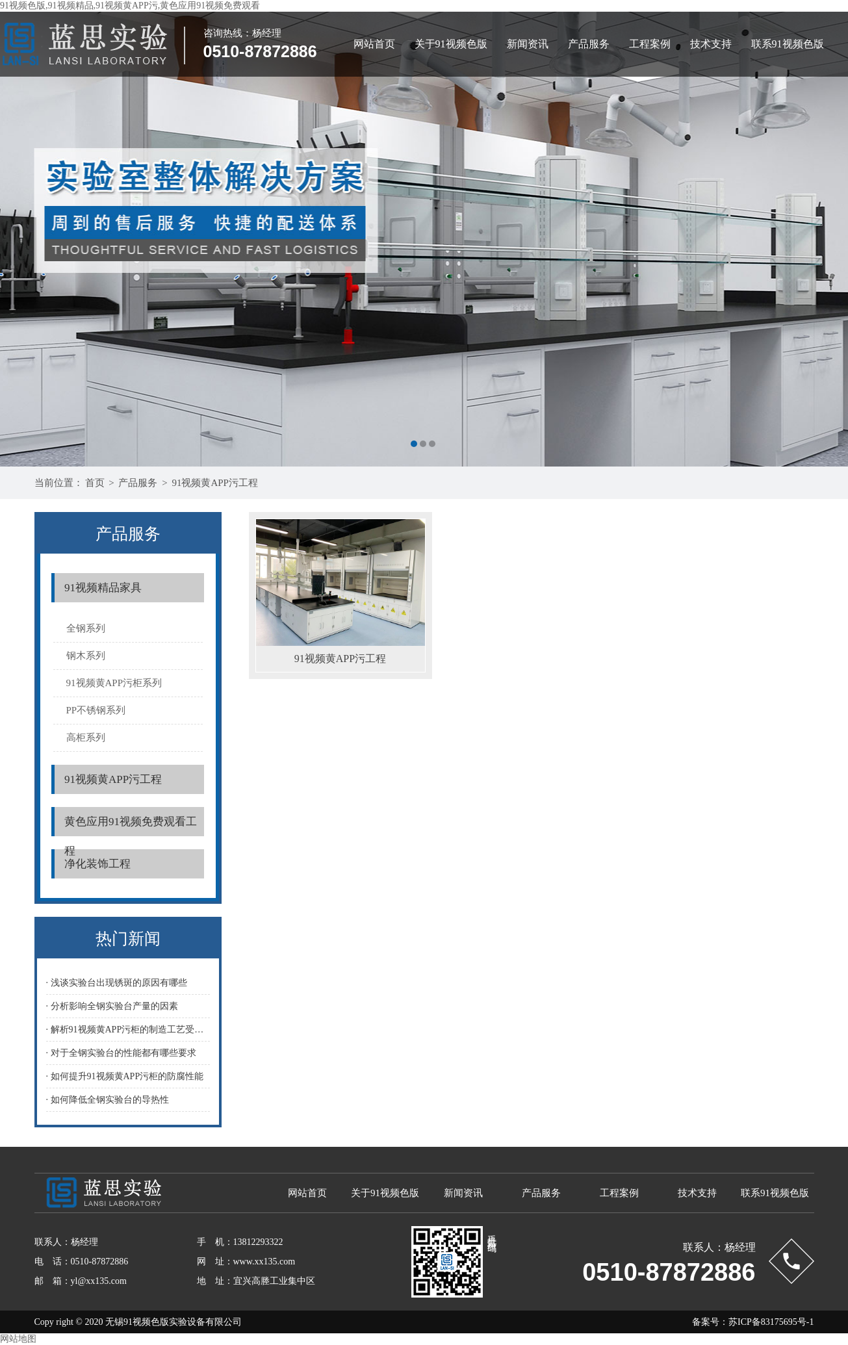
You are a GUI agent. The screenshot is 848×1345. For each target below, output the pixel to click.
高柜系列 (85, 737)
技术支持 (711, 43)
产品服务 (589, 43)
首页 (95, 483)
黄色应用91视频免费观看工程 (130, 825)
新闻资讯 (527, 43)
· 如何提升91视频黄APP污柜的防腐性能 (125, 1076)
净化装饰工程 (97, 864)
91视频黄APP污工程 (215, 483)
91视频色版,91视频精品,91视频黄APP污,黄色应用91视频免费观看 (130, 5)
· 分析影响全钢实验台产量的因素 (112, 1006)
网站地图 (18, 1339)
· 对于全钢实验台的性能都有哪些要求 (121, 1053)
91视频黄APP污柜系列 (114, 683)
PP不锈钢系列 (96, 710)
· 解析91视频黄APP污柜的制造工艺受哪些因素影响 (128, 1029)
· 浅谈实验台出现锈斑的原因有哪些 (116, 983)
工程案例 (650, 43)
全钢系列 (85, 628)
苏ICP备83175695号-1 (771, 1322)
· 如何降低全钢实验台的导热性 (107, 1100)
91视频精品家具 (103, 588)
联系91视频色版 (787, 43)
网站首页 (374, 43)
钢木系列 (85, 655)
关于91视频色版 (451, 43)
